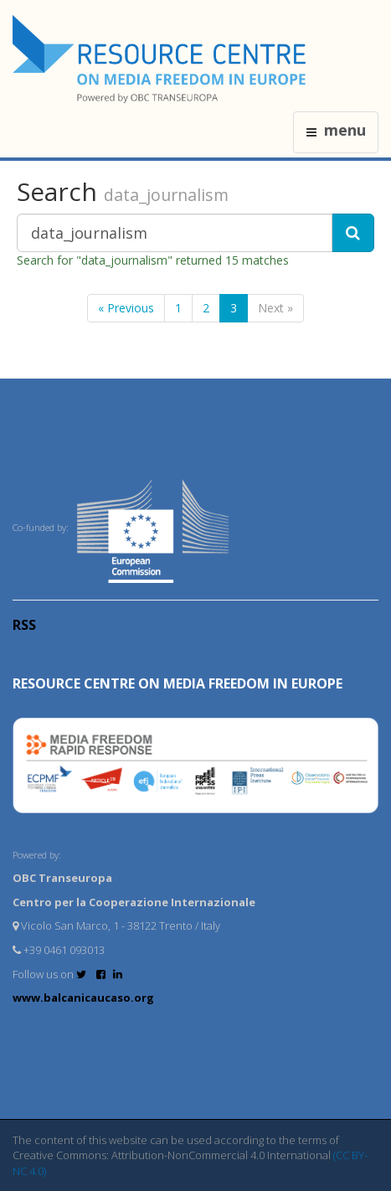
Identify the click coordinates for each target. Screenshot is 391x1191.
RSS (24, 625)
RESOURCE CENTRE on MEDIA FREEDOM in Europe (177, 683)
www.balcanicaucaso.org (83, 997)
